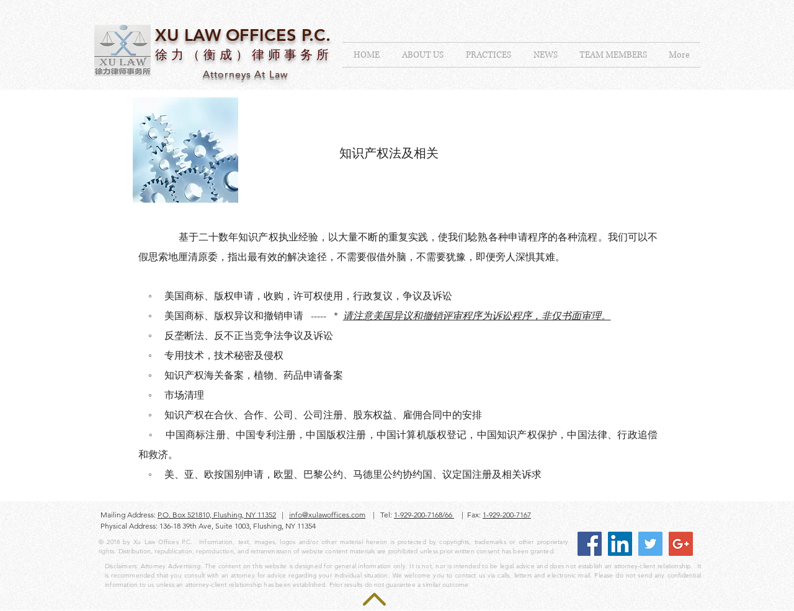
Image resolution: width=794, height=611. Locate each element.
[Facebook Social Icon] (590, 544)
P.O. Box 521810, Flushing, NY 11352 (217, 514)
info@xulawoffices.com (327, 514)
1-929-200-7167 (507, 514)
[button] (488, 55)
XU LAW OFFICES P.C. (243, 35)
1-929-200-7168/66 (424, 514)
